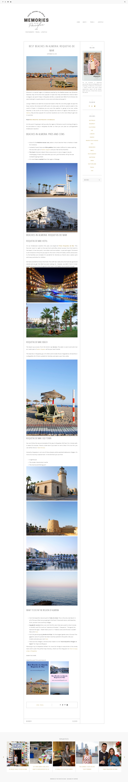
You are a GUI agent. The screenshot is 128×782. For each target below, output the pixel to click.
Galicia (28, 113)
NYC (92, 143)
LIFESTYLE (100, 22)
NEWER (29, 721)
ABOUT (84, 22)
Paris (92, 150)
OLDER (75, 721)
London (92, 133)
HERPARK (76, 778)
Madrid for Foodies (92, 140)
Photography (92, 153)
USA (92, 170)
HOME (78, 22)
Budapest (92, 123)
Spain (37, 705)
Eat (92, 130)
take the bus (41, 447)
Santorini (92, 157)
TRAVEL (92, 22)
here (36, 632)
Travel (42, 705)
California (92, 127)
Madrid (92, 137)
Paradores (92, 147)
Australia (92, 120)
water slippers (46, 149)
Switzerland (92, 164)
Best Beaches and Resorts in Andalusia (42, 119)
